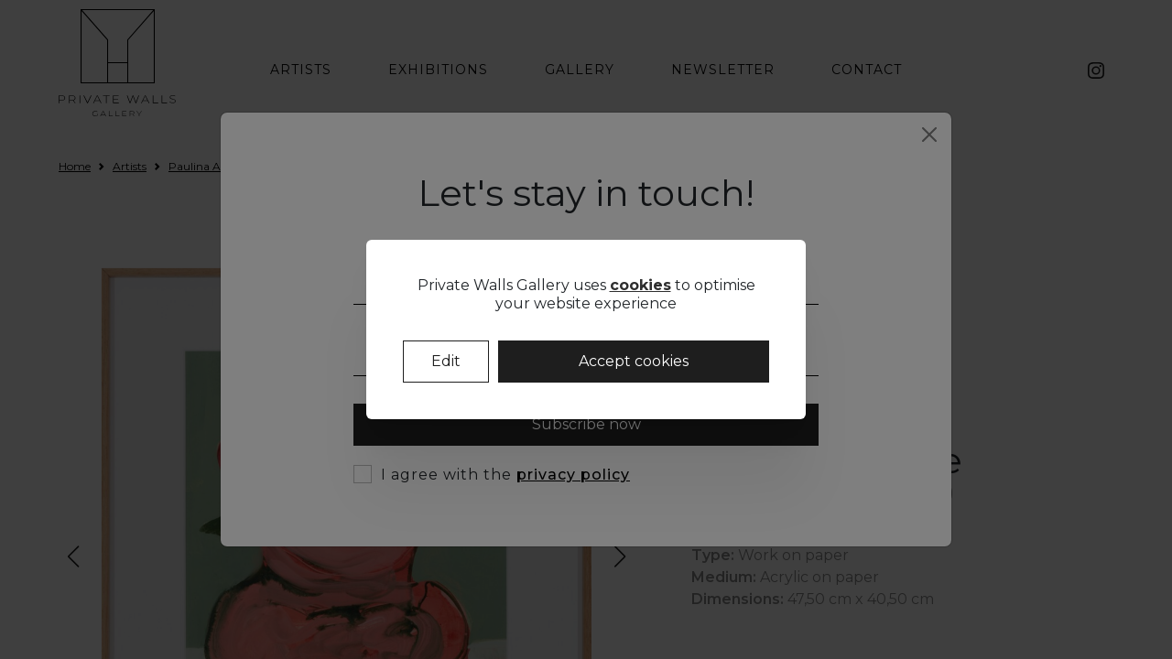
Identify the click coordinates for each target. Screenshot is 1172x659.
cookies (640, 285)
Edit (446, 361)
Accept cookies (634, 361)
